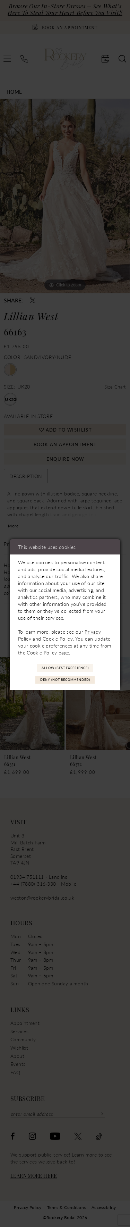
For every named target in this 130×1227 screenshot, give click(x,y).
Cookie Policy (58, 638)
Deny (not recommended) (65, 680)
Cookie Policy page (48, 652)
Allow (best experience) (65, 667)
